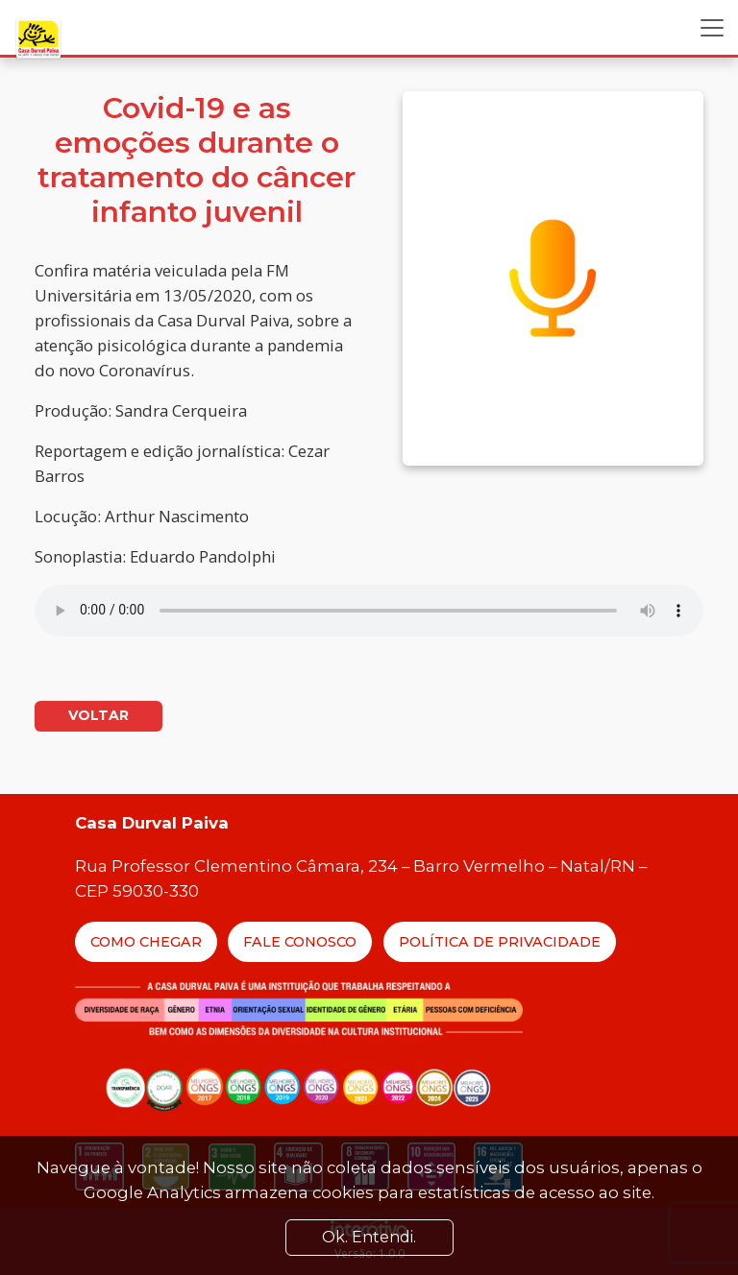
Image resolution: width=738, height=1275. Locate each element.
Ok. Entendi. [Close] (369, 1237)
